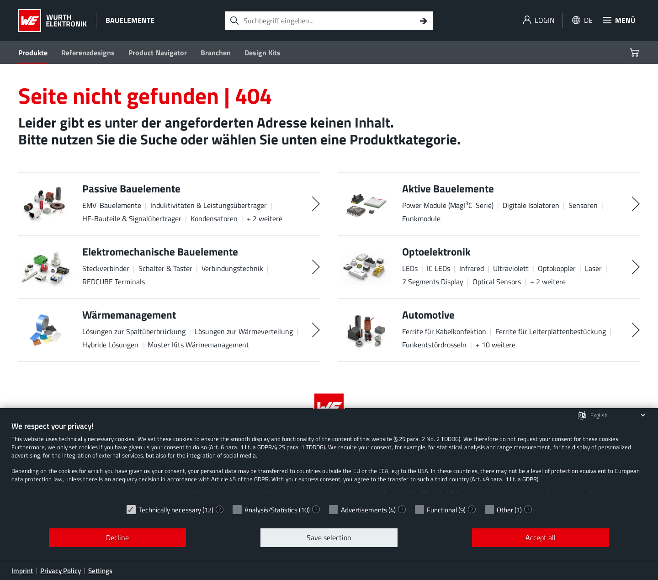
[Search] (423, 20)
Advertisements (364, 510)
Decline (117, 537)
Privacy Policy (60, 570)
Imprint (22, 570)
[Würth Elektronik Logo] (52, 20)
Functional (442, 510)
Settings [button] (100, 570)
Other (505, 510)
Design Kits (262, 52)
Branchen (216, 52)
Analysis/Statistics (270, 510)
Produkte (33, 52)
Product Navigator (157, 52)
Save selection (329, 537)
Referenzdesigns (88, 52)
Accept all (540, 537)
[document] (329, 460)
